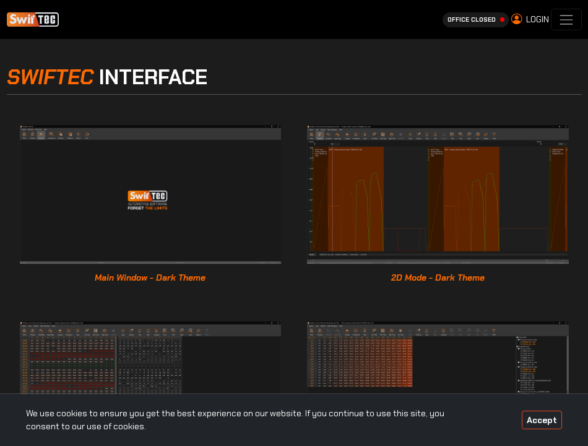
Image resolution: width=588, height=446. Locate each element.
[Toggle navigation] (566, 19)
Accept (542, 420)
